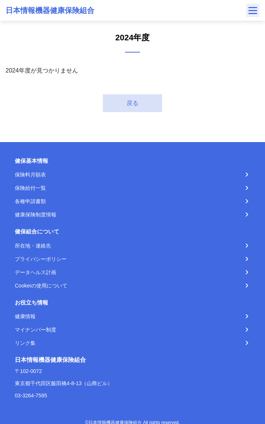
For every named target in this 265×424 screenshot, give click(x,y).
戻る (132, 103)
